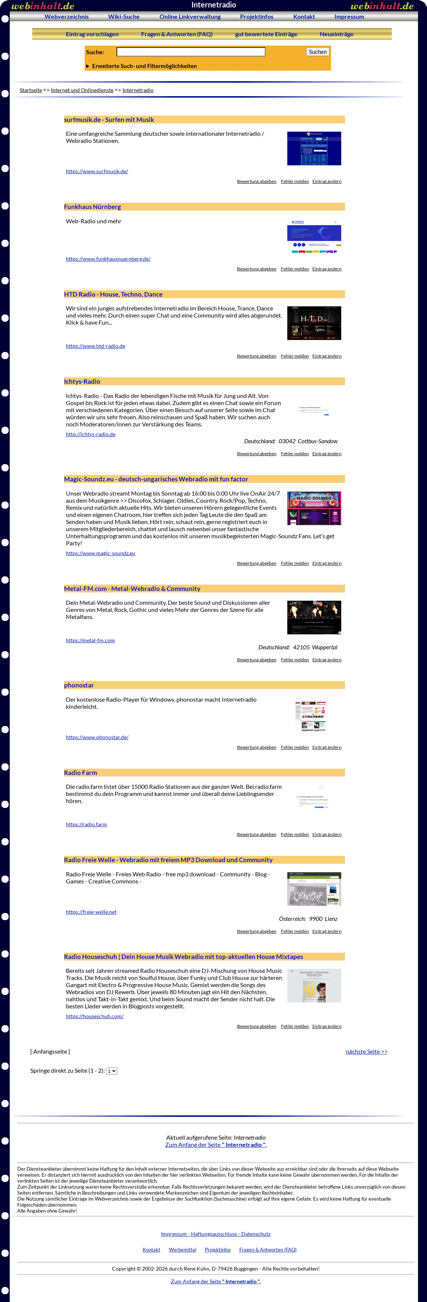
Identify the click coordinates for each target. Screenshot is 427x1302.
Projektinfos (256, 16)
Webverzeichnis (67, 16)
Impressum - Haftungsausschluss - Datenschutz (215, 1234)
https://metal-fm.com (90, 640)
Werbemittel (182, 1250)
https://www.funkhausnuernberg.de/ (108, 259)
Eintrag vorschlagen (92, 33)
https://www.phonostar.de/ (97, 737)
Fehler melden (295, 181)
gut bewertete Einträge (266, 33)
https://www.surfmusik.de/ (97, 171)
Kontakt (304, 16)
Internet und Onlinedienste (82, 90)
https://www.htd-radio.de (95, 346)
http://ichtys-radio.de (90, 434)
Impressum (349, 16)
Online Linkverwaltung (190, 16)
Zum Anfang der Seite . (216, 1144)
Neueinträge (337, 33)
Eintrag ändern (327, 181)
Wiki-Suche (124, 16)
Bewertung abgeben (256, 181)
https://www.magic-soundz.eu (100, 553)
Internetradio (138, 90)
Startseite (31, 90)
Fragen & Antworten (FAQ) (177, 33)
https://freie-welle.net (91, 912)
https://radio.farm (86, 824)
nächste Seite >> (367, 1051)
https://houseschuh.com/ (95, 1016)
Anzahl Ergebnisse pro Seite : (208, 65)
